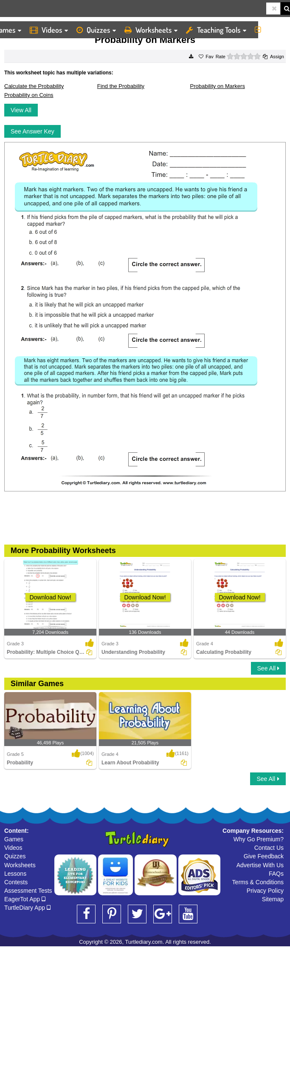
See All (268, 668)
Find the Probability (120, 86)
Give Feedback (264, 856)
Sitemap (273, 899)
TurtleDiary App (27, 907)
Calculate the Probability (34, 86)
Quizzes (96, 29)
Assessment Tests (28, 890)
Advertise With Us (260, 865)
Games (13, 839)
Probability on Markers (217, 86)
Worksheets (150, 29)
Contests (16, 882)
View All (21, 110)
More (270, 29)
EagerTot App (24, 899)
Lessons (15, 873)
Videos (49, 29)
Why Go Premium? (259, 839)
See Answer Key (32, 131)
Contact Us (269, 847)
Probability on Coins (28, 95)
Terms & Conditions (258, 882)
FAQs (276, 873)
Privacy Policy (265, 890)
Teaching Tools (216, 29)
